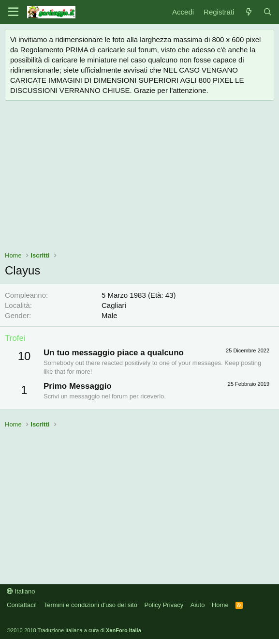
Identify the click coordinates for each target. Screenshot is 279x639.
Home (220, 605)
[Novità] (248, 12)
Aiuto (198, 605)
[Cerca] (267, 12)
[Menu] (13, 12)
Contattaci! (22, 605)
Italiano (21, 591)
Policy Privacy (163, 605)
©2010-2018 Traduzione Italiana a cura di (74, 630)
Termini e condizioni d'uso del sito (90, 605)
